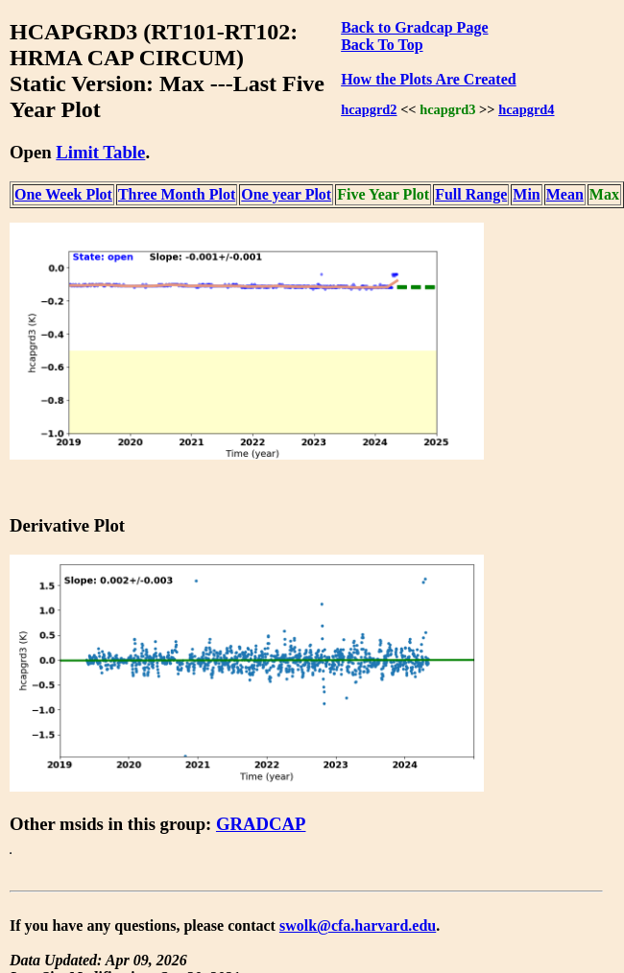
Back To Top (381, 44)
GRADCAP (261, 824)
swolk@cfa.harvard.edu (357, 925)
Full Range (471, 194)
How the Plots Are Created (428, 79)
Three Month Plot (176, 194)
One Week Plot (63, 194)
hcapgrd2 (368, 109)
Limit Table (100, 152)
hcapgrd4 (526, 109)
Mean (565, 194)
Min (526, 194)
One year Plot (286, 194)
